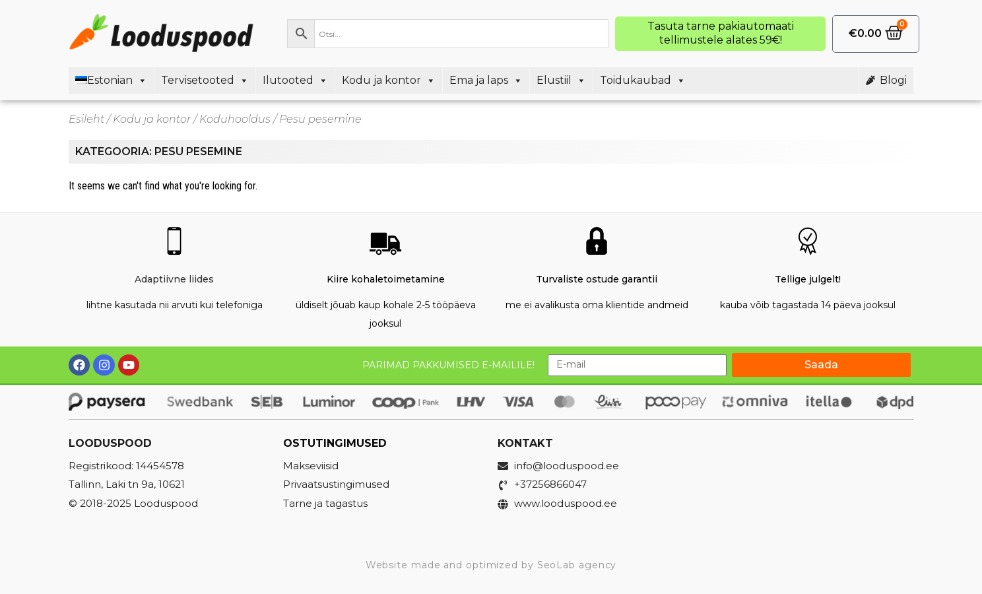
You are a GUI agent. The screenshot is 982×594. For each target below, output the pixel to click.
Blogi (893, 80)
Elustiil (561, 80)
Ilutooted (295, 80)
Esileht (86, 119)
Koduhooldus (235, 119)
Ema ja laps (486, 80)
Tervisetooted (205, 80)
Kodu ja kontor (389, 80)
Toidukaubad (643, 80)
